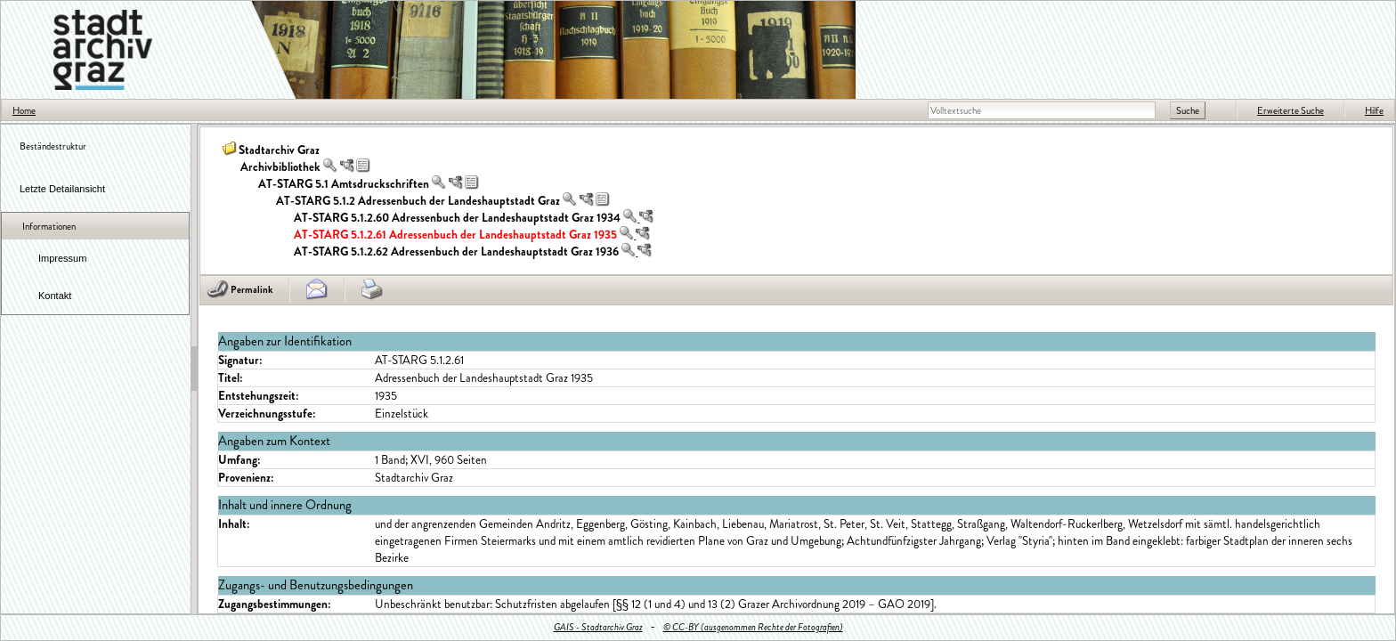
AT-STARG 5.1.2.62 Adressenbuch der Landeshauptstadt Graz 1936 (456, 251)
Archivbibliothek (280, 166)
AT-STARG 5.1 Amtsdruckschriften (343, 183)
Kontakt (54, 295)
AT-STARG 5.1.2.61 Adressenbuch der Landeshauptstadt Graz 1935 (455, 234)
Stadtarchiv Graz (279, 150)
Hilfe (1374, 110)
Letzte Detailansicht (62, 188)
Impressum (62, 258)
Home (24, 110)
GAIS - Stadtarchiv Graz (598, 627)
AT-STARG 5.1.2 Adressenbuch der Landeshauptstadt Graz (418, 200)
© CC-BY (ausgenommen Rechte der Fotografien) (753, 627)
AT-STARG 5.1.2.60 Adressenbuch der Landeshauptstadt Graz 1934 (457, 217)
